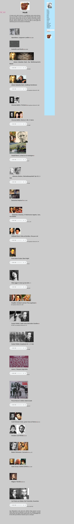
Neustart (48, 27)
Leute (48, 21)
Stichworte (49, 23)
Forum (48, 11)
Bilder (48, 15)
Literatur (48, 18)
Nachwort (48, 26)
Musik (48, 17)
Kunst (48, 16)
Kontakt (48, 24)
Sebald (48, 12)
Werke (48, 14)
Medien (48, 19)
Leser (48, 22)
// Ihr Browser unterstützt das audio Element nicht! (18, 67)
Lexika (48, 13)
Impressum (49, 25)
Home (48, 9)
